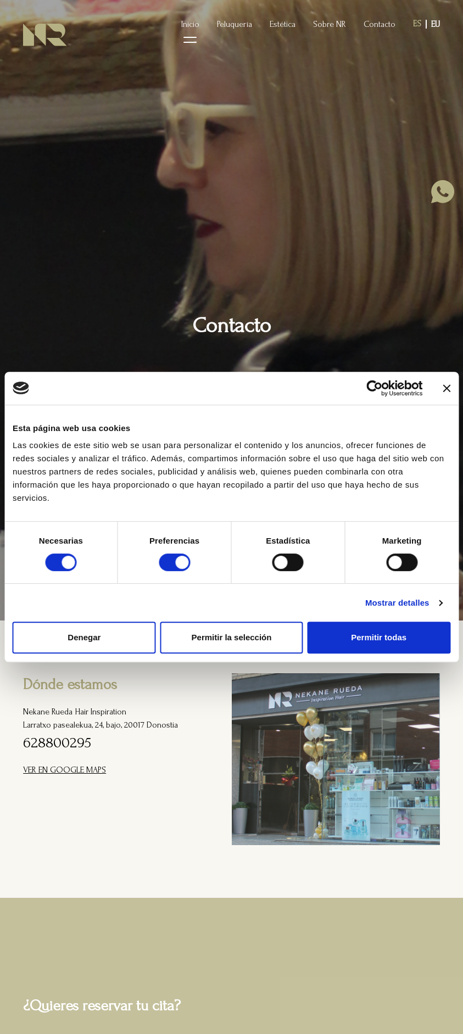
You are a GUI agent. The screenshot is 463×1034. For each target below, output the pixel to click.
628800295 (57, 742)
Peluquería (234, 24)
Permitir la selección (232, 637)
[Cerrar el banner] (446, 388)
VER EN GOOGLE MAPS (64, 770)
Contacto (379, 24)
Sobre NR (329, 24)
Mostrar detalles (397, 602)
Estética (282, 24)
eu (435, 24)
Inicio (190, 24)
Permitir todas (378, 637)
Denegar (84, 637)
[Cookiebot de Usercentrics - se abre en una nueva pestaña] (374, 388)
